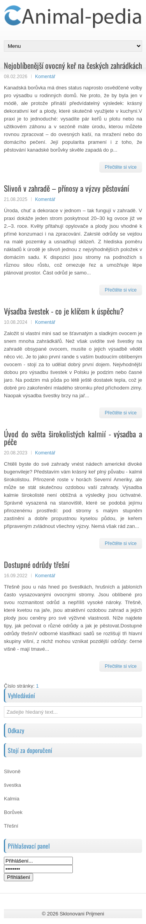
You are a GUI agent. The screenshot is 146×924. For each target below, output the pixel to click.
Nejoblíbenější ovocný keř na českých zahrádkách (73, 65)
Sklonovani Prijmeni (82, 914)
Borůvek (13, 812)
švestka (12, 785)
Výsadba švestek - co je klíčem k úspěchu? (64, 311)
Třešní (11, 826)
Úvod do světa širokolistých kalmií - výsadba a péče (73, 437)
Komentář (45, 76)
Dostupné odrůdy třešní (36, 564)
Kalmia (11, 799)
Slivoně (12, 771)
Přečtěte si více (121, 167)
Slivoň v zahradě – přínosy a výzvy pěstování (66, 188)
